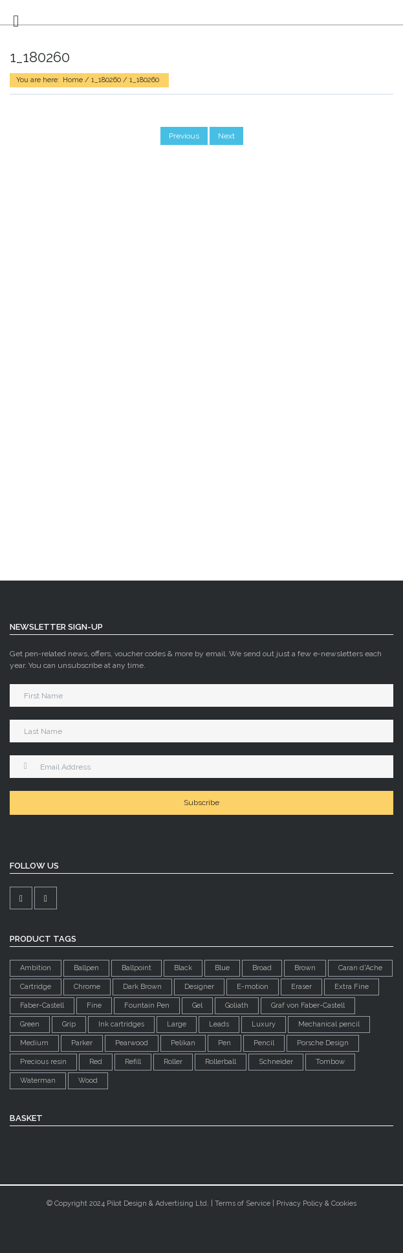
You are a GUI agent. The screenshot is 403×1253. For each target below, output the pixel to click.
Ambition (35, 968)
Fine (94, 1005)
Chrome (87, 986)
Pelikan (183, 1043)
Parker (82, 1043)
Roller (173, 1062)
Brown (305, 968)
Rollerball (220, 1062)
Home (73, 80)
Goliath (236, 1005)
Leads (219, 1024)
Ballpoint (136, 968)
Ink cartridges (121, 1024)
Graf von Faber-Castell (308, 1005)
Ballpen (86, 968)
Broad (262, 968)
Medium (34, 1043)
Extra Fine (351, 986)
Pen (224, 1043)
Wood (88, 1080)
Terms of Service (242, 1203)
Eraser (301, 986)
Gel (197, 1005)
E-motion (252, 986)
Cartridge (35, 986)
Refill (133, 1062)
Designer (199, 986)
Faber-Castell (42, 1005)
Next (226, 135)
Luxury (264, 1024)
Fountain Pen (146, 1005)
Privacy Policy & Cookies (316, 1203)
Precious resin (43, 1062)
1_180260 (106, 80)
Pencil (264, 1043)
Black (183, 968)
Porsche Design (323, 1043)
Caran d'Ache (360, 968)
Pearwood (131, 1043)
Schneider (276, 1062)
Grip (69, 1024)
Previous (184, 135)
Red (95, 1062)
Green (29, 1024)
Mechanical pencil (329, 1024)
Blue (222, 968)
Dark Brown (142, 986)
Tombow (330, 1062)
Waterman (38, 1080)
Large (176, 1024)
